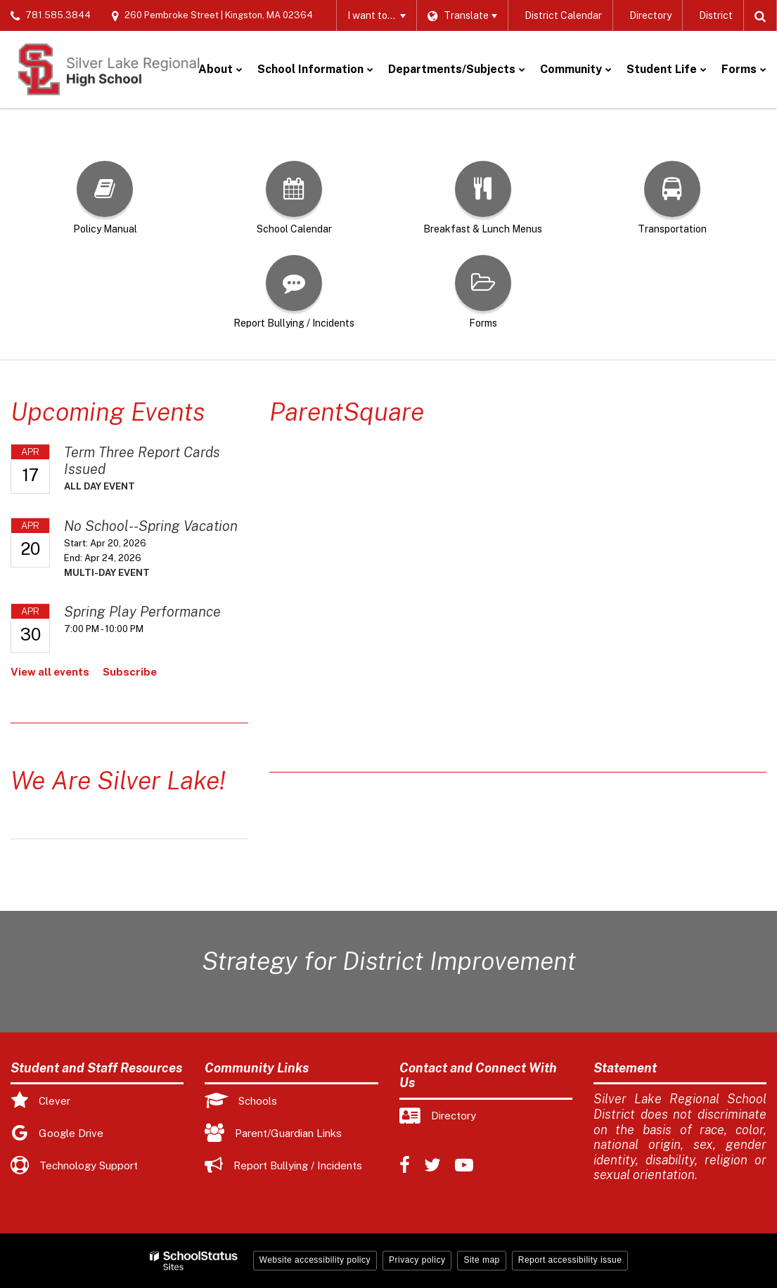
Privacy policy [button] (417, 1260)
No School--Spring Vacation (151, 526)
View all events (50, 672)
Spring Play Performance (142, 611)
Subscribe (130, 672)
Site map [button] (481, 1260)
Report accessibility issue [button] (570, 1260)
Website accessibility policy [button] (315, 1260)
